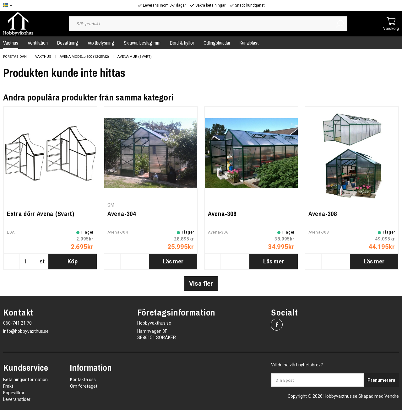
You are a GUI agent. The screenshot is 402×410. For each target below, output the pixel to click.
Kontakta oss (83, 379)
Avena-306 (222, 213)
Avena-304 (121, 213)
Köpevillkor (13, 392)
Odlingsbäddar (217, 42)
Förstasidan (15, 57)
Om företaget (83, 386)
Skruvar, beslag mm (142, 42)
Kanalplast (249, 42)
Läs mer (173, 261)
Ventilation (38, 42)
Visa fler (201, 283)
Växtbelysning (101, 42)
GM (110, 205)
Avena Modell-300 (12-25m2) (84, 57)
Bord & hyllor (182, 42)
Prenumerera (381, 380)
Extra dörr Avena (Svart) (40, 213)
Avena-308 (322, 213)
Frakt (8, 386)
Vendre (391, 396)
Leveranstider (16, 399)
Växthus (43, 57)
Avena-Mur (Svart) (134, 57)
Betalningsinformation (25, 379)
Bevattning (67, 42)
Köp (73, 261)
